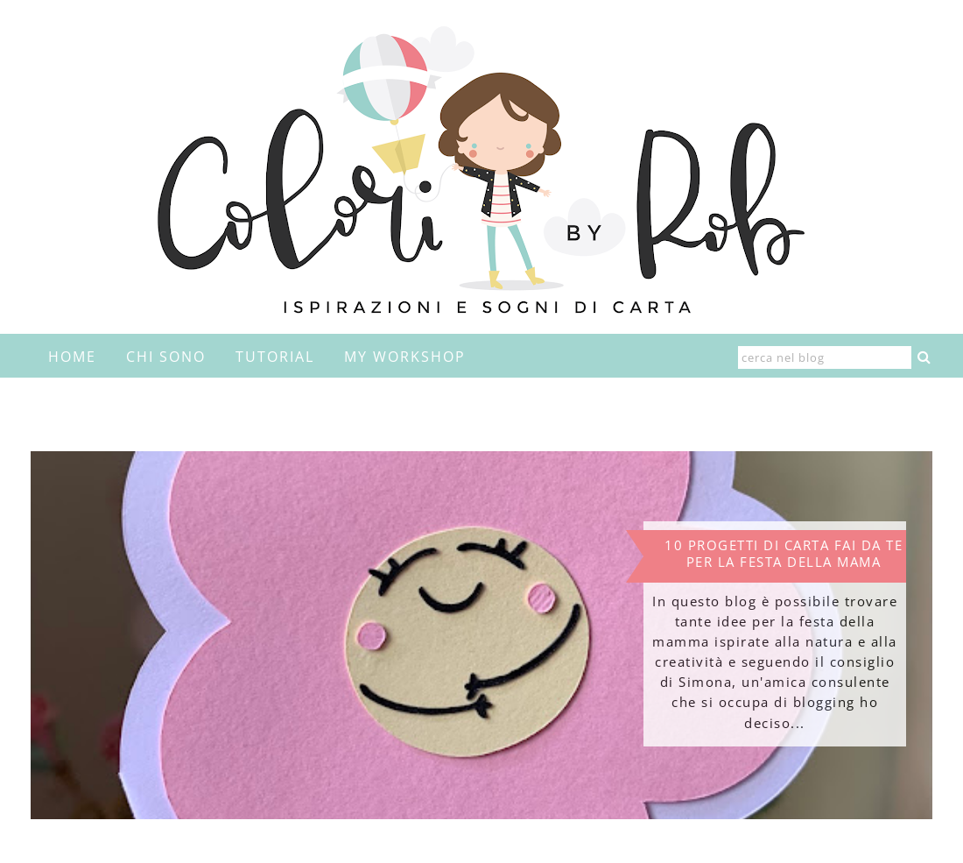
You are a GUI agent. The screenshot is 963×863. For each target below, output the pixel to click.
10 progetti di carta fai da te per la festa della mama (783, 553)
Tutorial (274, 356)
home (72, 356)
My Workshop (405, 356)
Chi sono (166, 356)
